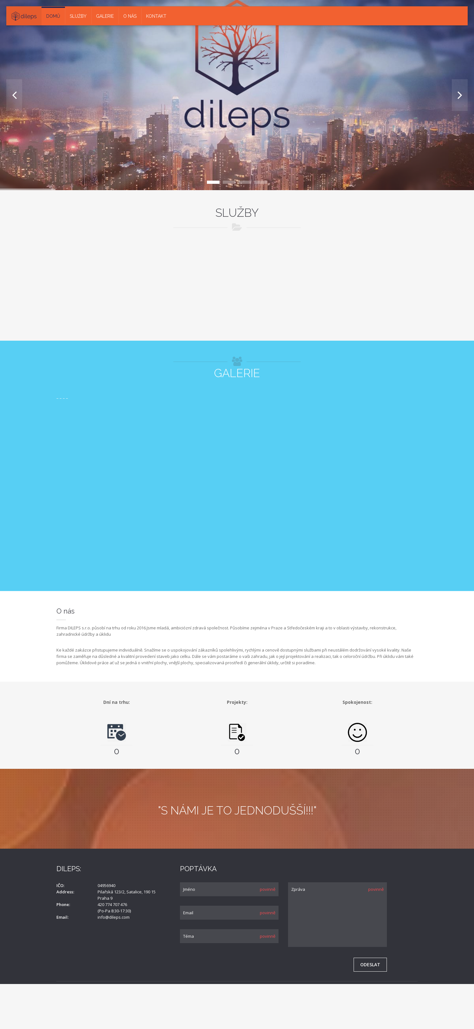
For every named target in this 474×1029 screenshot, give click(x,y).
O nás (130, 16)
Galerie (105, 16)
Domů (53, 16)
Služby (78, 16)
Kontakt (156, 16)
